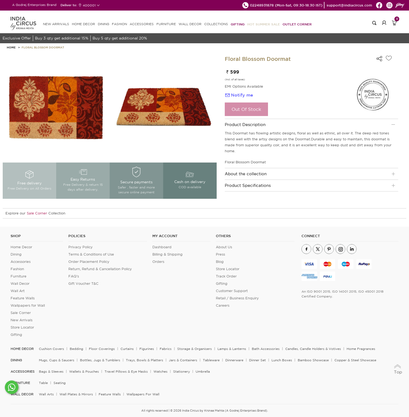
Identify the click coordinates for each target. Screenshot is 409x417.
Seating (59, 382)
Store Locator (22, 327)
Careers (222, 305)
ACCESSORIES (142, 24)
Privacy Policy (80, 247)
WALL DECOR (190, 24)
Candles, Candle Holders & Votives (313, 348)
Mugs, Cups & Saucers (56, 360)
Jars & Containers (183, 360)
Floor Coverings (102, 348)
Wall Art (18, 291)
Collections (216, 24)
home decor (22, 348)
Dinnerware (234, 360)
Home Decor (21, 247)
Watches (160, 371)
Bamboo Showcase (313, 360)
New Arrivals (21, 320)
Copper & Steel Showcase (355, 360)
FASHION (119, 24)
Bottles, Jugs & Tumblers (100, 360)
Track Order (226, 276)
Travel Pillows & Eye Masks (126, 371)
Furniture (18, 276)
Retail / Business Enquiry (237, 298)
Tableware (211, 360)
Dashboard (162, 247)
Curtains (127, 348)
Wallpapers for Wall (28, 305)
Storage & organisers (194, 348)
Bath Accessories (266, 348)
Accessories (21, 262)
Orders (158, 262)
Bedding (76, 348)
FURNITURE (166, 24)
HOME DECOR (83, 24)
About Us (224, 247)
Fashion (17, 269)
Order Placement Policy (88, 262)
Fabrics (166, 348)
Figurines (146, 348)
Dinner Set (257, 360)
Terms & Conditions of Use (91, 254)
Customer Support (232, 291)
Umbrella (203, 371)
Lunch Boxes (281, 360)
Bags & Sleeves (51, 371)
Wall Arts (46, 394)
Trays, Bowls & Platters (144, 360)
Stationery (181, 371)
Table (43, 382)
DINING (103, 24)
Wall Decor (20, 284)
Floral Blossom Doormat (43, 47)
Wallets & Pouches (84, 371)
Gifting (237, 24)
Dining (16, 254)
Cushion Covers (51, 348)
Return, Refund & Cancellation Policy (100, 269)
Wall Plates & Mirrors (76, 394)
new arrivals (56, 24)
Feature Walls (23, 298)
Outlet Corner (297, 24)
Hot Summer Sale (263, 24)
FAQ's (73, 276)
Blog (220, 262)
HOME (11, 47)
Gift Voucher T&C (83, 284)
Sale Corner (37, 213)
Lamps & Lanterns (231, 348)
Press (220, 254)
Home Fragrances (361, 348)
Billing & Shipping (167, 254)
